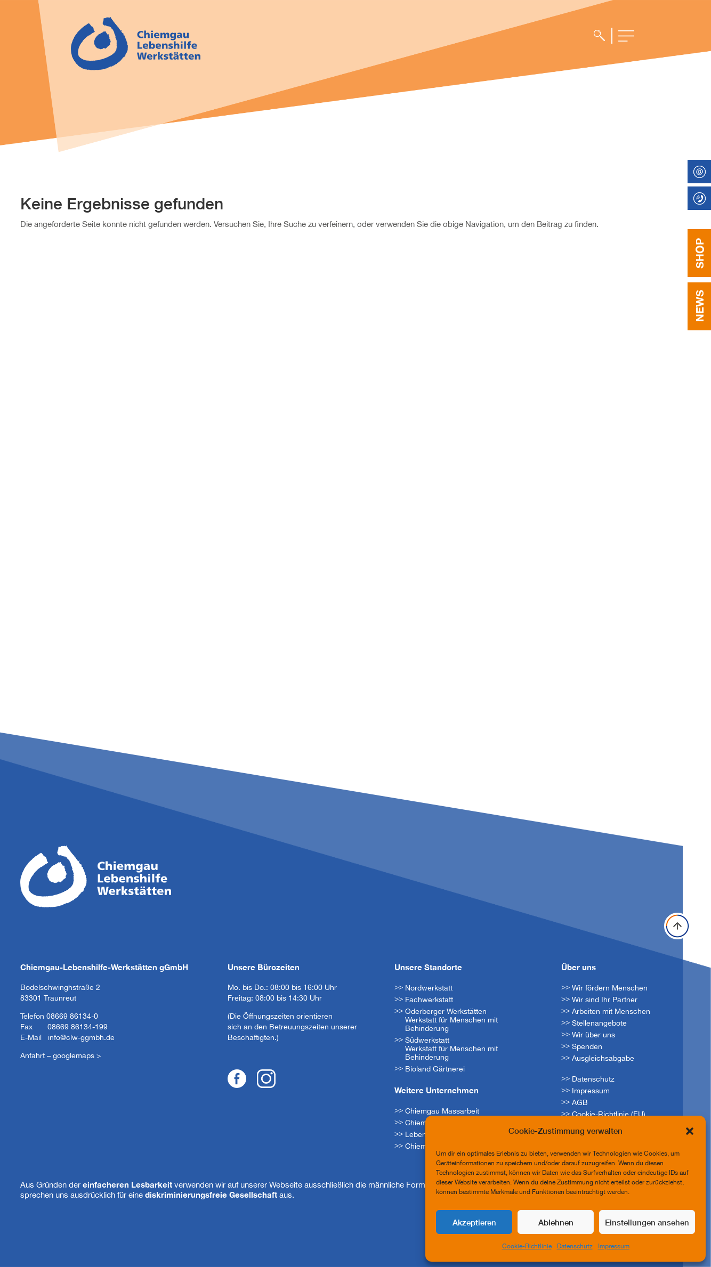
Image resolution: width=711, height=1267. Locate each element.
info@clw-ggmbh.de (81, 1037)
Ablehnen (555, 1222)
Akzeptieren (474, 1222)
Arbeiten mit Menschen (611, 1011)
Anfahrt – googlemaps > (60, 1055)
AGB (580, 1102)
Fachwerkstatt (429, 999)
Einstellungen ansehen (647, 1222)
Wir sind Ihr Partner (604, 999)
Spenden (587, 1046)
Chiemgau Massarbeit (442, 1111)
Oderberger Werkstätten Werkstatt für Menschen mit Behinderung (451, 1020)
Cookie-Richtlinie (527, 1246)
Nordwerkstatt (429, 988)
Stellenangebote (599, 1023)
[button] (689, 1131)
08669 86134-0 (72, 1016)
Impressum (613, 1246)
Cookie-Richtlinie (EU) (608, 1114)
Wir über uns (593, 1034)
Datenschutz (575, 1246)
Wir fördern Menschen (610, 988)
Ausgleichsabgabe (603, 1058)
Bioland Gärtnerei (435, 1069)
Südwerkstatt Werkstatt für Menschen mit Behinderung (451, 1048)
